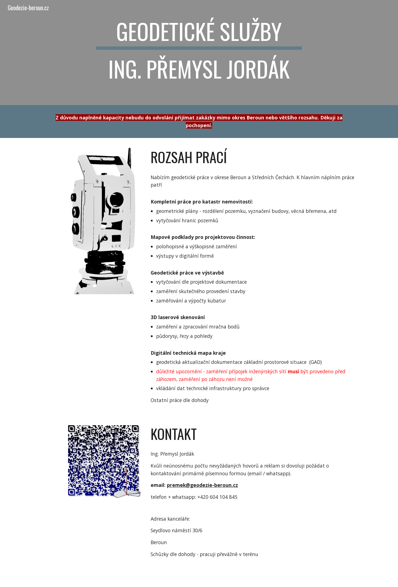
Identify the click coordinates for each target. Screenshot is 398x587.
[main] (199, 52)
